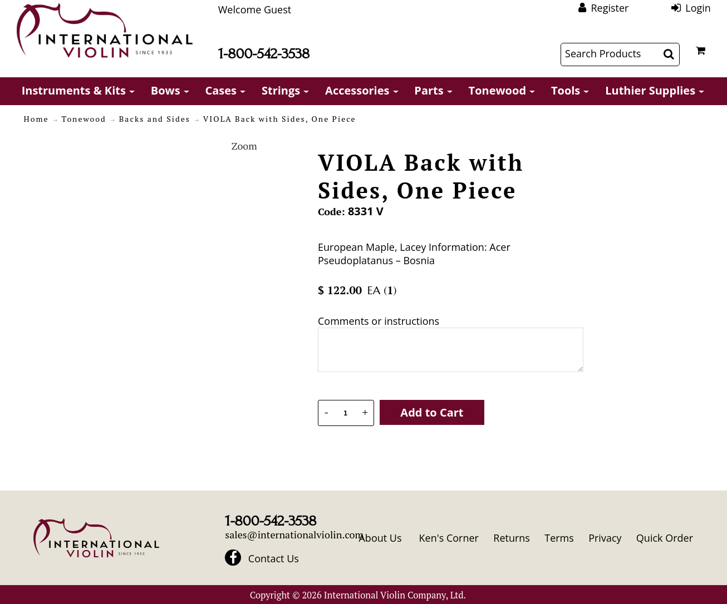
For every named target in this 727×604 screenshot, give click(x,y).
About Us (379, 537)
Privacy (604, 537)
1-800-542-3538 (264, 53)
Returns (511, 537)
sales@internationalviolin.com (294, 534)
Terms (559, 537)
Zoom (244, 145)
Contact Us (273, 558)
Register (609, 8)
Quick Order (664, 537)
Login (698, 8)
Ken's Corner (449, 537)
